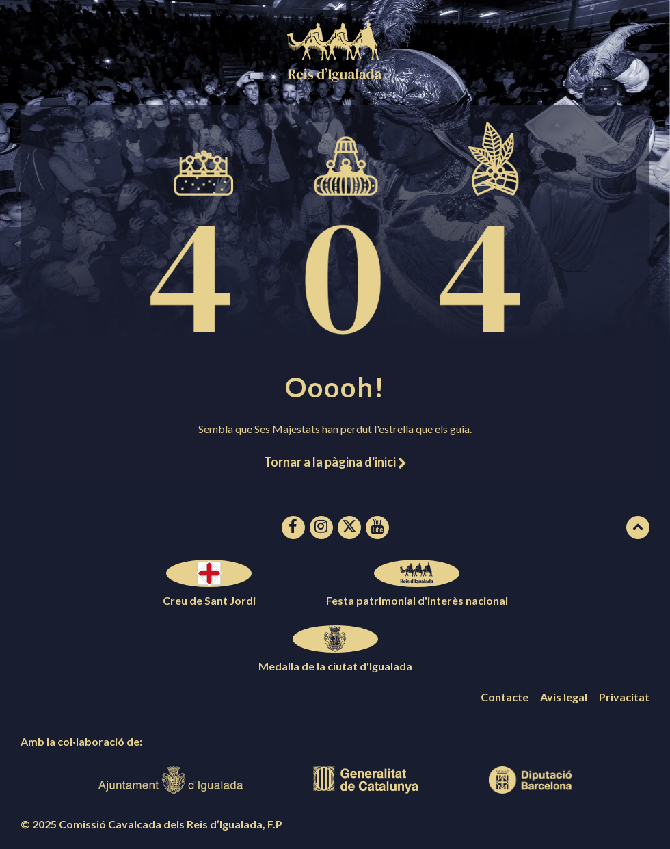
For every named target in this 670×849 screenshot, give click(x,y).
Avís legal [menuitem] (563, 696)
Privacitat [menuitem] (624, 696)
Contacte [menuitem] (504, 696)
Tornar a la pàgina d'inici (335, 461)
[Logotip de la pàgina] (335, 77)
